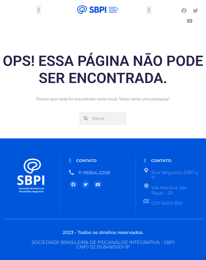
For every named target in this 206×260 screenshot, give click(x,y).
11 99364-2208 (94, 172)
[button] (38, 9)
